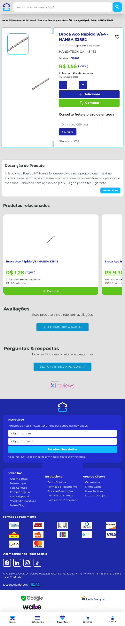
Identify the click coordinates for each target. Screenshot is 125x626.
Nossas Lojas (18, 483)
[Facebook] (7, 563)
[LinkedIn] (17, 563)
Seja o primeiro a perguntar (62, 366)
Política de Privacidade (71, 456)
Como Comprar (57, 482)
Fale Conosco (18, 487)
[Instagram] (27, 563)
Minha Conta (93, 486)
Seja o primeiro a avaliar (62, 327)
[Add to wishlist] (117, 37)
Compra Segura (20, 492)
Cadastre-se (92, 482)
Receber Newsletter (62, 449)
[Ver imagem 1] (17, 43)
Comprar (89, 102)
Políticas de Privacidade (63, 500)
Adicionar (89, 94)
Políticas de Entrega (60, 495)
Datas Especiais (20, 496)
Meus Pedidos (94, 491)
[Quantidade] (73, 85)
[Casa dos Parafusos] (6, 7)
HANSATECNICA (71, 51)
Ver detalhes (110, 190)
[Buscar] (117, 7)
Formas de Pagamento (62, 486)
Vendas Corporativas (23, 500)
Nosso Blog (17, 505)
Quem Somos (18, 478)
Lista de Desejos (95, 495)
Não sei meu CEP (69, 141)
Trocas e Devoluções (60, 491)
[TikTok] (37, 563)
